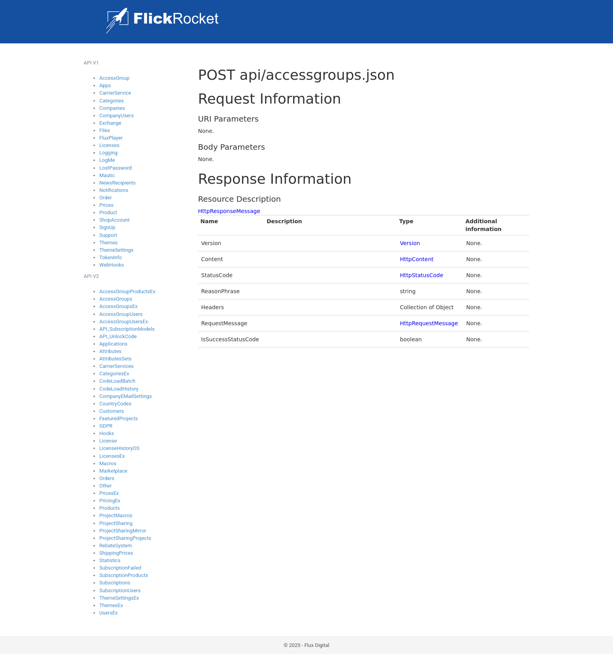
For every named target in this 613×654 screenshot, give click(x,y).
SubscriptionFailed (120, 568)
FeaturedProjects (118, 418)
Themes (108, 242)
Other (105, 486)
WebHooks (111, 265)
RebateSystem (115, 545)
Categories (111, 101)
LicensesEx (112, 456)
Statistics (109, 560)
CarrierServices (116, 366)
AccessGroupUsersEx (123, 321)
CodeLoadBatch (117, 381)
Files (104, 130)
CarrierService (115, 93)
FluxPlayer (111, 138)
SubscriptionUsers (120, 590)
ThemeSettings (116, 250)
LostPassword (115, 168)
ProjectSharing (116, 523)
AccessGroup (114, 78)
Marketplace (113, 471)
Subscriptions (114, 583)
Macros (108, 463)
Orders (107, 478)
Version (410, 243)
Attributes (110, 351)
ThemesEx (111, 605)
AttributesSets (115, 359)
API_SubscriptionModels (127, 329)
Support (108, 235)
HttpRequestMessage (429, 323)
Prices (106, 205)
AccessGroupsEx (118, 306)
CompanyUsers (116, 115)
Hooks (106, 433)
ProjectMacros (116, 515)
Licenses (109, 145)
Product (108, 212)
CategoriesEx (114, 373)
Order (105, 198)
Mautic (107, 175)
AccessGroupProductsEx (127, 291)
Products (109, 508)
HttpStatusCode (421, 275)
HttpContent (417, 259)
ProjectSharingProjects (125, 538)
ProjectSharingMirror (122, 531)
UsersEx (108, 613)
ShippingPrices (116, 553)
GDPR (106, 426)
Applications (113, 344)
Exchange (110, 123)
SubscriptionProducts (123, 575)
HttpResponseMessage (229, 211)
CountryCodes (115, 404)
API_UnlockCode (118, 336)
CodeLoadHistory (118, 389)
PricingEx (109, 500)
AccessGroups (115, 299)
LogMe (107, 160)
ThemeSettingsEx (119, 598)
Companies (112, 108)
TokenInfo (110, 257)
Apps (105, 85)
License (108, 441)
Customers (111, 411)
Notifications (113, 190)
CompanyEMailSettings (125, 396)
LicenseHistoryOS (119, 448)
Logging (108, 153)
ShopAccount (114, 220)
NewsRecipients (117, 183)
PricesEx (109, 493)
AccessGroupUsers (121, 314)
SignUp (107, 227)
